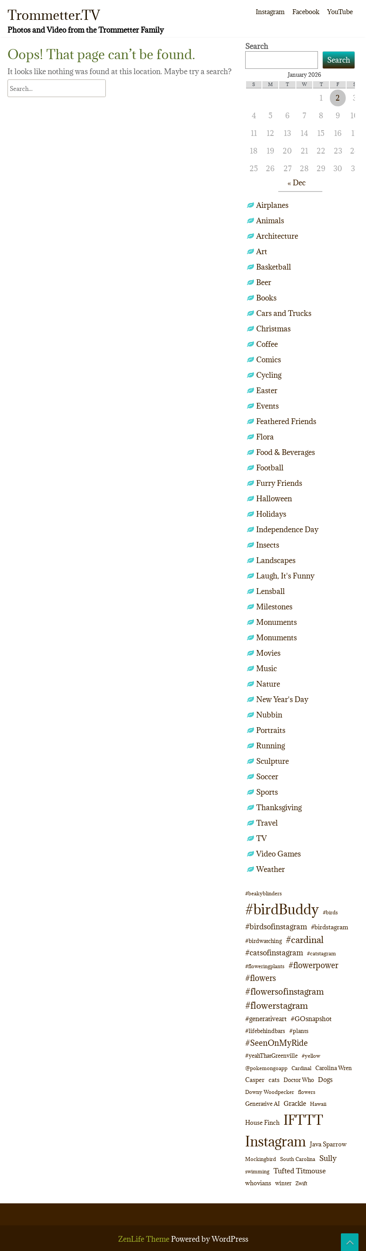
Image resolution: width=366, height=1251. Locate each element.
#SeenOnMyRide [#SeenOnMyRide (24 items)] (276, 1043)
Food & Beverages (285, 452)
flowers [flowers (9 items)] (306, 1092)
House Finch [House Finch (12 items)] (262, 1123)
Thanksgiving (279, 807)
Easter (266, 390)
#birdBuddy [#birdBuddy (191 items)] (282, 909)
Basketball (273, 267)
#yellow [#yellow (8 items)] (311, 1056)
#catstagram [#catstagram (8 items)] (321, 953)
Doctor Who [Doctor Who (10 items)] (299, 1079)
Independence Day (287, 529)
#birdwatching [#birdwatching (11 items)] (263, 941)
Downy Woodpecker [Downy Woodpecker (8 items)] (269, 1092)
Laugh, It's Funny (285, 576)
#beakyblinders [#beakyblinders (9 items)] (263, 893)
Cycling (268, 375)
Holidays (271, 514)
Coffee (267, 344)
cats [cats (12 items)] (274, 1080)
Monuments (276, 622)
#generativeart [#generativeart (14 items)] (266, 1018)
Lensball (270, 591)
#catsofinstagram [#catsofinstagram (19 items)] (274, 953)
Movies (268, 653)
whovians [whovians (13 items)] (258, 1183)
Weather (270, 869)
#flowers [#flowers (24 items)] (260, 978)
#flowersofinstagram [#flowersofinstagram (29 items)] (284, 991)
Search (256, 46)
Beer (263, 282)
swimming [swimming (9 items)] (257, 1171)
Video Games (278, 854)
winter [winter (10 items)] (283, 1183)
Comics (268, 359)
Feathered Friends (286, 421)
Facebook (305, 12)
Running (270, 746)
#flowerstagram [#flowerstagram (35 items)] (276, 1005)
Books (266, 298)
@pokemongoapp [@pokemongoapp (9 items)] (266, 1068)
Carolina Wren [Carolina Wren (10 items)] (333, 1067)
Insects (267, 545)
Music (266, 668)
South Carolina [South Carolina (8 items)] (297, 1159)
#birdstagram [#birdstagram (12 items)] (329, 927)
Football (270, 468)
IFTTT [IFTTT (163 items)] (303, 1120)
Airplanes (272, 205)
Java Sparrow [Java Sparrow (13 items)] (328, 1144)
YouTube (340, 12)
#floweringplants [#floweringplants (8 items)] (264, 966)
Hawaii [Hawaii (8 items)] (318, 1104)
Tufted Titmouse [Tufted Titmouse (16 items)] (299, 1170)
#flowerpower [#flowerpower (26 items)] (313, 965)
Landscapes (275, 560)
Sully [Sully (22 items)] (327, 1158)
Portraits (270, 730)
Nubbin (269, 715)
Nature (268, 684)
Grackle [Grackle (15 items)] (295, 1103)
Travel (267, 823)
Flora (265, 437)
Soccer (267, 776)
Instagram (270, 12)
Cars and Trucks (283, 313)
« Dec (297, 183)
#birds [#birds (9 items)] (330, 912)
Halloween (274, 498)
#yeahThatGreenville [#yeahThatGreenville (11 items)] (271, 1055)
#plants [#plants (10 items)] (299, 1030)
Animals (270, 220)
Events (267, 406)
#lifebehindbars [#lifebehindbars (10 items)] (265, 1030)
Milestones (274, 607)
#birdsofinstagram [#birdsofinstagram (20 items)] (276, 927)
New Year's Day (282, 699)
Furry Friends (279, 483)
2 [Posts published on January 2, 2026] (338, 98)
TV (261, 838)
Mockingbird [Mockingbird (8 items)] (260, 1159)
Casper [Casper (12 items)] (255, 1080)
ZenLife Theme (144, 1239)
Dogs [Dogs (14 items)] (325, 1079)
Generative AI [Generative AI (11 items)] (262, 1104)
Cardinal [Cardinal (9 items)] (301, 1068)
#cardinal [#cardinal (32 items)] (305, 939)
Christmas (273, 329)
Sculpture (272, 761)
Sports (267, 792)
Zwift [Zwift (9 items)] (301, 1183)
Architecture (277, 236)
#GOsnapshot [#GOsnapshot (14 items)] (311, 1018)
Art (261, 251)
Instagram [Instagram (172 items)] (275, 1141)
